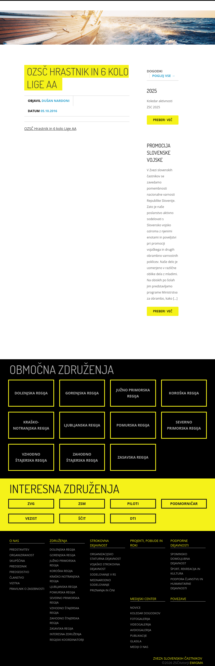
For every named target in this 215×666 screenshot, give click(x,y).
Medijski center (143, 599)
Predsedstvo (19, 572)
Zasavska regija (61, 628)
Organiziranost (21, 555)
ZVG (31, 503)
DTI (133, 518)
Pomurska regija (62, 592)
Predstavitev (19, 549)
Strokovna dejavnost (99, 543)
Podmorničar (184, 503)
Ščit (82, 518)
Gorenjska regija (62, 555)
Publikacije (138, 635)
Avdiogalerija (140, 630)
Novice (135, 607)
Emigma (196, 662)
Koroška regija (61, 571)
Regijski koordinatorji (67, 640)
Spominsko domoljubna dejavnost (180, 558)
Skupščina (17, 561)
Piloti (133, 503)
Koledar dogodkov (145, 613)
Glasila (135, 641)
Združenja (58, 541)
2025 (152, 90)
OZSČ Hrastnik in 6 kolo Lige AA (50, 128)
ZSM (82, 503)
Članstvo (16, 577)
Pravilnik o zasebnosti (26, 589)
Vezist (31, 518)
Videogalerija (140, 624)
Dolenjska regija (62, 549)
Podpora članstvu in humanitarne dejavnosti (186, 583)
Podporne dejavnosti (179, 543)
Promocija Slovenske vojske (159, 152)
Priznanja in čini (102, 590)
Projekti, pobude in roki (146, 543)
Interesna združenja (65, 634)
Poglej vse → (163, 75)
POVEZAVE (178, 599)
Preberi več (162, 120)
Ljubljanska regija (63, 587)
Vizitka (14, 583)
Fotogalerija (140, 619)
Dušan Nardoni (48, 101)
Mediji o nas (139, 647)
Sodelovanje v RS (103, 574)
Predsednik (18, 566)
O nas (14, 541)
